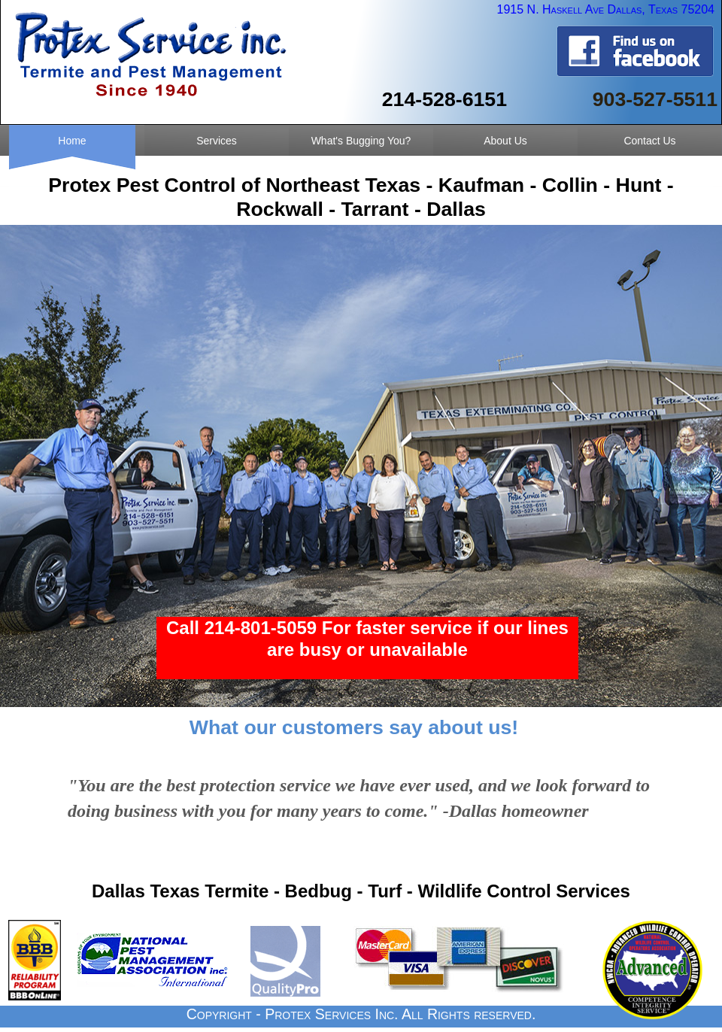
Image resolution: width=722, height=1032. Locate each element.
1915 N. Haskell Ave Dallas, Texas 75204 (603, 9)
